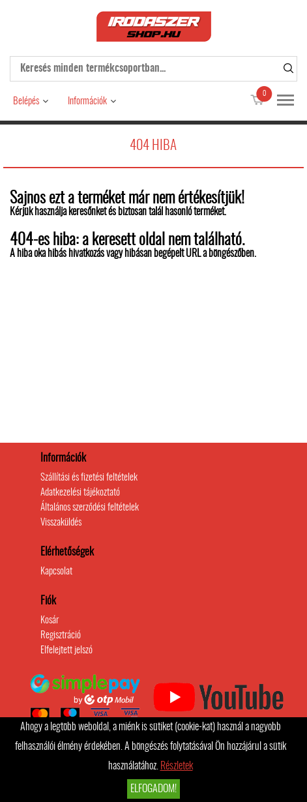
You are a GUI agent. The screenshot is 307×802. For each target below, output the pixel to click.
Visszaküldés (60, 522)
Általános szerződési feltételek (89, 507)
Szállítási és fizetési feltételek (89, 478)
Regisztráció (60, 635)
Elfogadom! (153, 789)
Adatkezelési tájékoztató (80, 493)
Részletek (176, 766)
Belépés (26, 101)
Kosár (49, 620)
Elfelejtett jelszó (66, 650)
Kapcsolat (56, 571)
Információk (87, 101)
